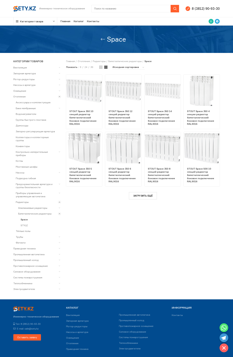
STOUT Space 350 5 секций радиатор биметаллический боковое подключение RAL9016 (83, 175)
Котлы (19, 160)
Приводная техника (24, 248)
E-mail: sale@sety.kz (26, 328)
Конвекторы (23, 146)
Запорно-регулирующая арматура (35, 131)
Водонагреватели (26, 114)
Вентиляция (20, 67)
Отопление (19, 96)
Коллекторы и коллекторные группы (32, 139)
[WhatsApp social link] (211, 21)
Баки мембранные (26, 108)
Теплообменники (22, 283)
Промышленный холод (26, 260)
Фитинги (21, 242)
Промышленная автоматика (29, 254)
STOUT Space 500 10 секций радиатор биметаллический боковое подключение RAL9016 (200, 175)
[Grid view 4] (105, 67)
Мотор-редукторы (24, 79)
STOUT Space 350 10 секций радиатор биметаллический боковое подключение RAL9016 (83, 117)
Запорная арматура (24, 73)
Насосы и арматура (24, 85)
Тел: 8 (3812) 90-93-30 (27, 323)
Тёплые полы (23, 231)
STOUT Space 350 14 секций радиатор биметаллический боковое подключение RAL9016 (161, 117)
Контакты (177, 315)
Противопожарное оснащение (30, 265)
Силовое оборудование (26, 271)
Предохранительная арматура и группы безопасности (34, 186)
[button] (27, 337)
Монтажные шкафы (26, 166)
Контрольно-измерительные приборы (32, 153)
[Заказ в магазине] (128, 68)
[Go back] (103, 39)
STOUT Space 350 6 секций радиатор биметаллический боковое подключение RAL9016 (122, 175)
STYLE (24, 225)
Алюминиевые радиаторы (32, 208)
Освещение (19, 90)
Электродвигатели (24, 289)
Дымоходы (22, 125)
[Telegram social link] (217, 21)
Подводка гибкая (26, 178)
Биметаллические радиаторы (35, 213)
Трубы (19, 237)
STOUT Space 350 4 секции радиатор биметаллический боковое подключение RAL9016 (200, 117)
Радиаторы (22, 202)
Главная (70, 61)
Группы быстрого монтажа (31, 119)
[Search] (135, 8)
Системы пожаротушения (27, 277)
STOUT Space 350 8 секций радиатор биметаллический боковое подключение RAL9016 (161, 175)
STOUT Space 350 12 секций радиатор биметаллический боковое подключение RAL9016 (122, 117)
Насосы (20, 172)
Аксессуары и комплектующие (33, 102)
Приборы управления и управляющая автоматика (30, 195)
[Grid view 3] (100, 67)
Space (24, 219)
